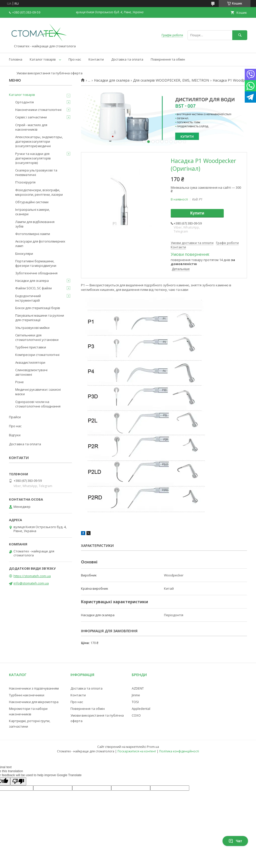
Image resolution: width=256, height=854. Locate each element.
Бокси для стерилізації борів (37, 308)
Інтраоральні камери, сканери (32, 211)
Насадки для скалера (112, 80)
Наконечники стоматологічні (38, 109)
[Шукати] (239, 35)
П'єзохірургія (25, 182)
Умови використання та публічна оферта (49, 73)
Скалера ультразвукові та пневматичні (36, 172)
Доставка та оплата (127, 59)
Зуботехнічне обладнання (36, 273)
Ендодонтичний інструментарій (28, 298)
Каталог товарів (43, 59)
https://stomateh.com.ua (32, 576)
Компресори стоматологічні (37, 354)
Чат (235, 841)
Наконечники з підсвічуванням (34, 688)
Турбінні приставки (30, 347)
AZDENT (138, 688)
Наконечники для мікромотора (33, 702)
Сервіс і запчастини (31, 117)
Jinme (136, 695)
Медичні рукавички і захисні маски (38, 391)
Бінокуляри (24, 253)
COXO (136, 715)
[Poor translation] (18, 781)
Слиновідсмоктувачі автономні (31, 372)
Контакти (96, 59)
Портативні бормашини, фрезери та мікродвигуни (35, 263)
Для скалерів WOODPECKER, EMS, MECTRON (171, 80)
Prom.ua (153, 747)
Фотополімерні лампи (32, 234)
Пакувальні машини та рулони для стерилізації (39, 317)
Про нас (74, 59)
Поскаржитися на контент (137, 751)
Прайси (15, 417)
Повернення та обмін (168, 59)
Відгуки (14, 435)
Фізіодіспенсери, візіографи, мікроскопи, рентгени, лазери (39, 192)
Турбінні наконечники (26, 695)
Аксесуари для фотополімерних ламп (40, 243)
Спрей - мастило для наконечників (31, 127)
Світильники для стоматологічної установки (36, 337)
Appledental (141, 708)
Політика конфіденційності (179, 751)
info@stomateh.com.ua (31, 583)
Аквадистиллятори (30, 362)
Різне (19, 382)
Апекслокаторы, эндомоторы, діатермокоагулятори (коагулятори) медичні (39, 141)
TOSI (135, 702)
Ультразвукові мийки (32, 327)
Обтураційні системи (31, 202)
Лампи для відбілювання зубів (34, 224)
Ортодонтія (24, 102)
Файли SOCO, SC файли (33, 288)
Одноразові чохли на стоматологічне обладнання (37, 403)
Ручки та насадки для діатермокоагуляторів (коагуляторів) (33, 158)
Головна (15, 59)
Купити (197, 213)
